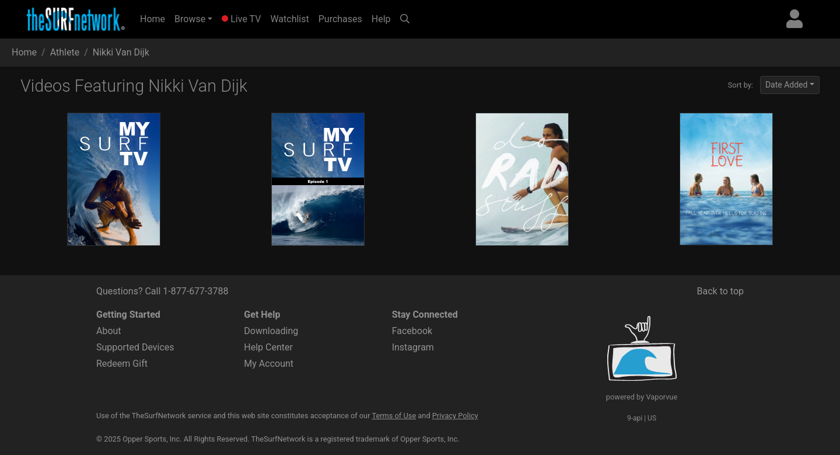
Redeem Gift (122, 363)
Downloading (271, 330)
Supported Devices (135, 347)
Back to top (720, 291)
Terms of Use (394, 415)
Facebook (412, 330)
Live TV (241, 19)
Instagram (413, 347)
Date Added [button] (786, 84)
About (108, 330)
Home (155, 18)
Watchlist (289, 19)
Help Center (268, 347)
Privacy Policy (455, 415)
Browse (189, 19)
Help (381, 19)
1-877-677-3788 (195, 291)
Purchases (340, 19)
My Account (268, 363)
